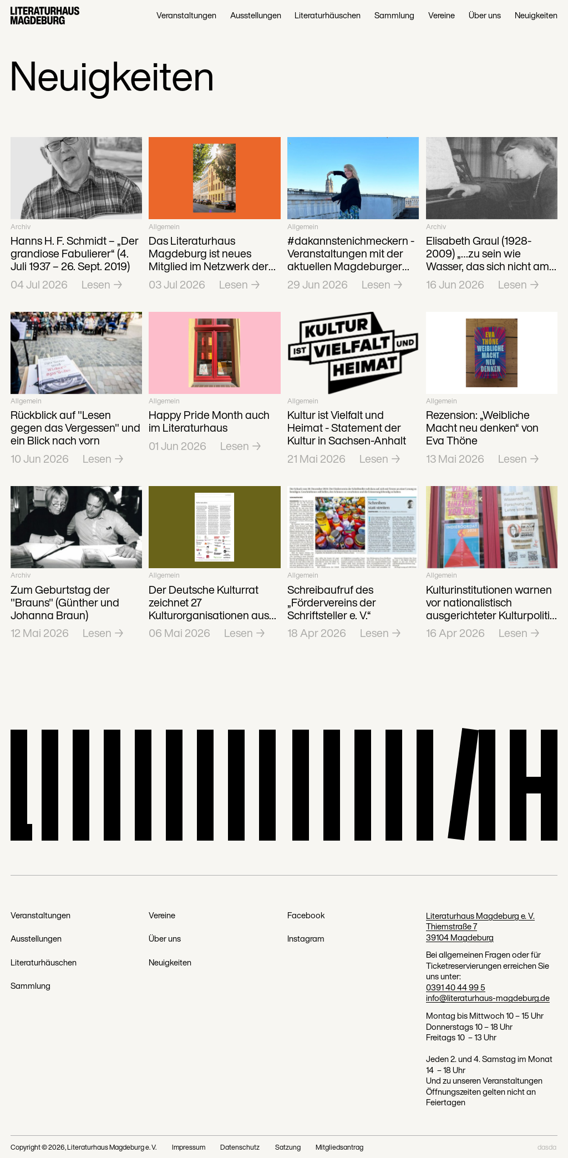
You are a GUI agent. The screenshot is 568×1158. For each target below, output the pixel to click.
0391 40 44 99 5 (455, 987)
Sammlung (394, 16)
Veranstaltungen (186, 16)
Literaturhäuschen (328, 16)
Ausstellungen (255, 16)
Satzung (288, 1147)
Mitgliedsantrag (339, 1147)
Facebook (306, 916)
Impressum (188, 1147)
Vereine (441, 16)
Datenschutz (240, 1147)
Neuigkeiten (536, 16)
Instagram (305, 939)
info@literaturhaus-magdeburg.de (488, 998)
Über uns (485, 16)
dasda (546, 1147)
